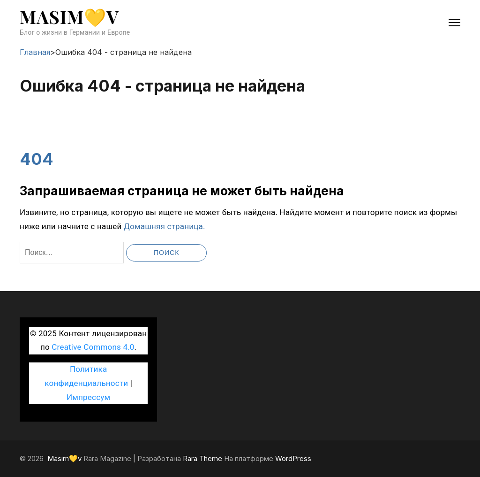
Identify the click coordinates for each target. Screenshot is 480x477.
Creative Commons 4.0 (93, 347)
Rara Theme (202, 458)
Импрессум (88, 397)
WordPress (293, 458)
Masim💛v (69, 17)
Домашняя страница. (164, 226)
